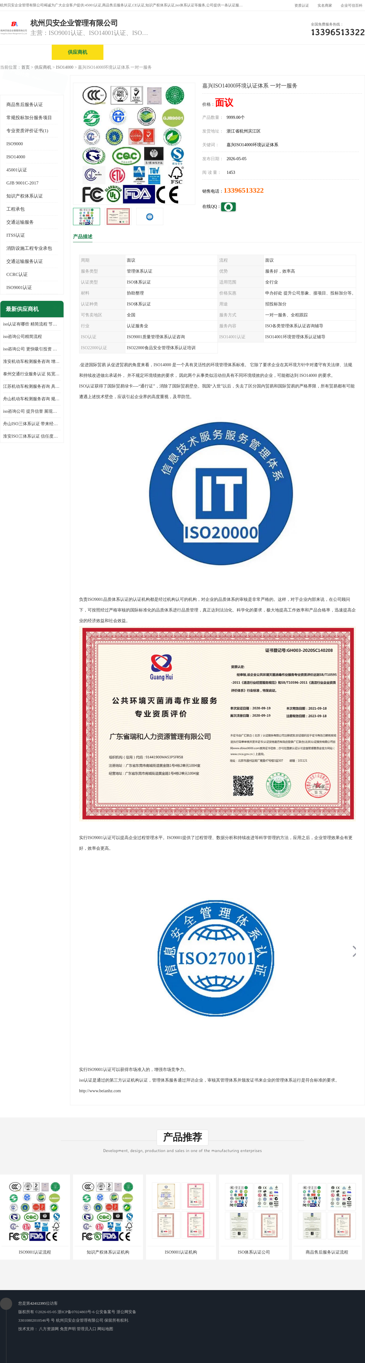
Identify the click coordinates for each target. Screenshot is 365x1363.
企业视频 (129, 52)
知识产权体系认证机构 (108, 1252)
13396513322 (244, 190)
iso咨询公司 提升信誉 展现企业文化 (32, 411)
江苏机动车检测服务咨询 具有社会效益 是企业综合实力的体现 (32, 386)
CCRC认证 (17, 274)
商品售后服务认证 (24, 104)
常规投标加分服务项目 (29, 117)
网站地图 (105, 1329)
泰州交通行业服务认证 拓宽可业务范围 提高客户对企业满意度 (32, 374)
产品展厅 (232, 52)
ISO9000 (14, 143)
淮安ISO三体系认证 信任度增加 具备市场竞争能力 (32, 436)
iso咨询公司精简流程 (22, 336)
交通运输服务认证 (24, 261)
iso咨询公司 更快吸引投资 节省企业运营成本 (32, 349)
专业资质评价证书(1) (27, 130)
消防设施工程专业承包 (29, 248)
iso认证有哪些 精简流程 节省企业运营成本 (32, 324)
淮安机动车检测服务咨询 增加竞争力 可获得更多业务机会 (32, 361)
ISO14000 (65, 67)
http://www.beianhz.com (100, 1091)
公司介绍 (181, 52)
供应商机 (77, 52)
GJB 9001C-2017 (22, 183)
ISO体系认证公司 (254, 1252)
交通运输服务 (20, 222)
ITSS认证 (15, 235)
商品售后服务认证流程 (327, 1252)
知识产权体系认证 (24, 196)
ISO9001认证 (19, 287)
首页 (25, 67)
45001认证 (16, 169)
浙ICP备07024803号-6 (76, 1312)
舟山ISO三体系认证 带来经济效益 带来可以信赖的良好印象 (32, 424)
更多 (56, 309)
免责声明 (68, 1329)
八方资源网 (49, 1329)
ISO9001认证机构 (181, 1252)
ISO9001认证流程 (35, 1252)
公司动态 (284, 52)
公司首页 (26, 52)
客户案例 (336, 52)
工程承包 (15, 209)
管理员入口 (86, 1329)
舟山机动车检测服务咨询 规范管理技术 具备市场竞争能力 (32, 399)
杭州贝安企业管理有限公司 (79, 1320)
